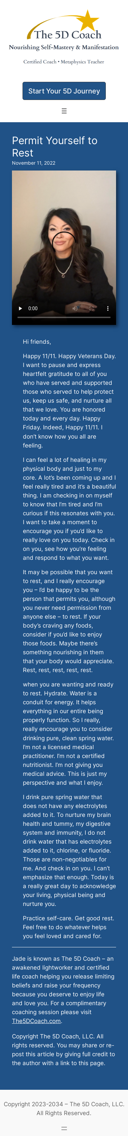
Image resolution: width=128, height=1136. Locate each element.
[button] (64, 91)
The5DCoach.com (36, 1021)
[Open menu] (64, 111)
